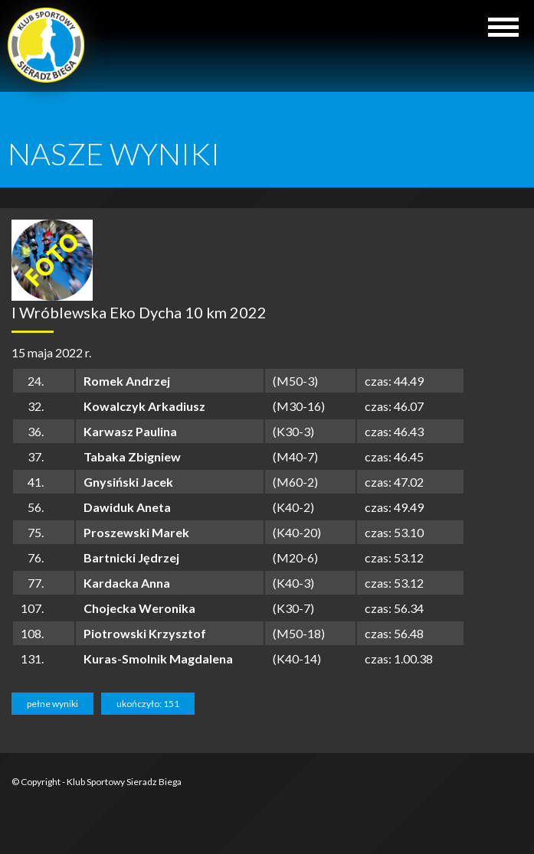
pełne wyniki (52, 703)
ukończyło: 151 (147, 703)
